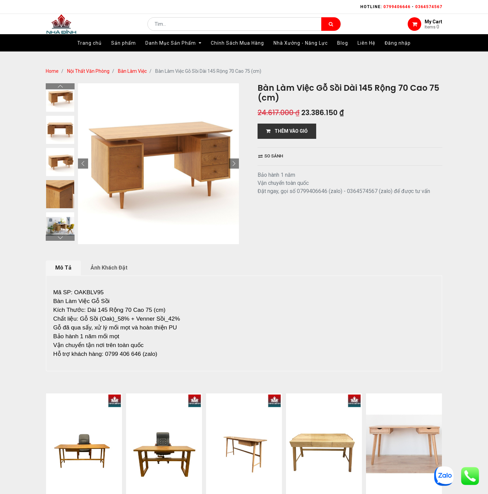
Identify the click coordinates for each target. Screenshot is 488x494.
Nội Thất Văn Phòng (88, 71)
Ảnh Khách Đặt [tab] (108, 267)
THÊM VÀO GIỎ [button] (287, 131)
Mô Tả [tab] (63, 267)
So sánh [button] (270, 155)
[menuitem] (89, 53)
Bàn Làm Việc (132, 71)
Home (52, 71)
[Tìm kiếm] (331, 29)
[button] (83, 163)
